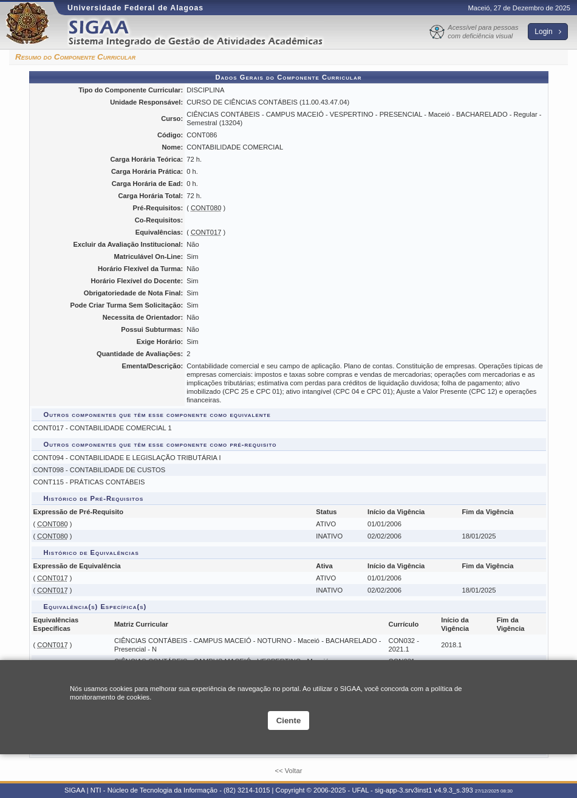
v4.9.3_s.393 (453, 790)
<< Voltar (288, 770)
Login (547, 31)
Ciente (288, 720)
